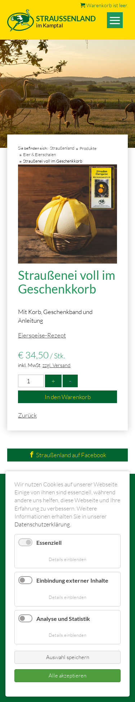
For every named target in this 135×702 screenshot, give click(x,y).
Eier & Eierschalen (39, 154)
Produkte (88, 148)
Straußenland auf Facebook (67, 455)
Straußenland (62, 148)
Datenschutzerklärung (42, 524)
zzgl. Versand (56, 365)
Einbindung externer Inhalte (72, 580)
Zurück (27, 415)
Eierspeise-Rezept (42, 335)
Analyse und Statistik (63, 618)
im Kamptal (49, 25)
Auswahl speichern (67, 657)
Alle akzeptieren (67, 675)
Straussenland (66, 18)
